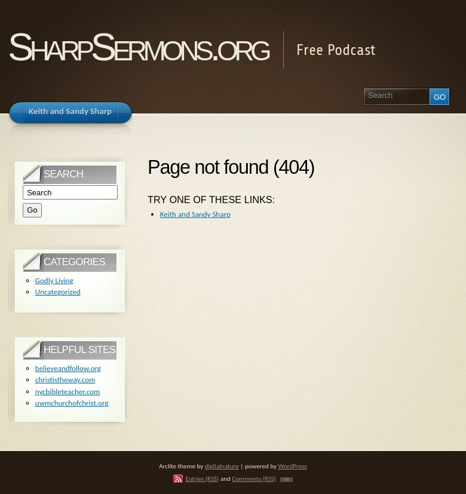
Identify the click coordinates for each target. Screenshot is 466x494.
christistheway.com (65, 379)
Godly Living (54, 280)
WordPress (292, 466)
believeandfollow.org (68, 368)
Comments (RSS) (254, 478)
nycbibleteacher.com (67, 391)
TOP (286, 479)
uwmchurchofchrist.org (72, 402)
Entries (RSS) (202, 478)
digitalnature (222, 466)
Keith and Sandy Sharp (195, 214)
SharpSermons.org (138, 47)
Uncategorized (58, 291)
